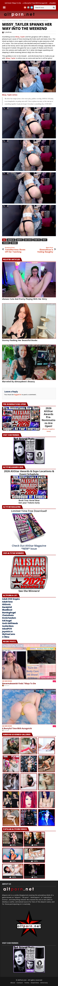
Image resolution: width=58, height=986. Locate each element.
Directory (44, 983)
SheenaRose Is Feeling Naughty (43, 250)
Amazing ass (11, 240)
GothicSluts (7, 626)
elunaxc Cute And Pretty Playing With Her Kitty (24, 299)
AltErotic (6, 604)
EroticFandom (9, 617)
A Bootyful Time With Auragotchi (38, 3)
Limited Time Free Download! (29, 511)
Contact (20, 983)
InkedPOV (7, 628)
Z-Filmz (5, 636)
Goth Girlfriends (10, 623)
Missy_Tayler (20, 37)
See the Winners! (29, 574)
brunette (19, 240)
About (12, 983)
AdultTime (7, 601)
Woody (6, 685)
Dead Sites (35, 983)
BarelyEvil (7, 607)
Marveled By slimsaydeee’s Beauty (18, 381)
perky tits (37, 240)
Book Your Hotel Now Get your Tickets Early (29, 501)
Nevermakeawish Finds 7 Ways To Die (19, 683)
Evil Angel (6, 620)
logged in (17, 395)
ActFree (8, 32)
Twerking (14, 243)
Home (4, 21)
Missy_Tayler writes (9, 95)
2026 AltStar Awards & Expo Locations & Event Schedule (29, 472)
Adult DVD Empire (11, 598)
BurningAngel (9, 612)
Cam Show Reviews (12, 21)
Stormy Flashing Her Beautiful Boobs (19, 340)
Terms (26, 983)
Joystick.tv (7, 631)
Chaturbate (8, 615)
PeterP (6, 730)
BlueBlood (7, 609)
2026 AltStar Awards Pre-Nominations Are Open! (48, 417)
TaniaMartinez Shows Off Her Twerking (15, 250)
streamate (6, 243)
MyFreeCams (8, 634)
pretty (44, 240)
